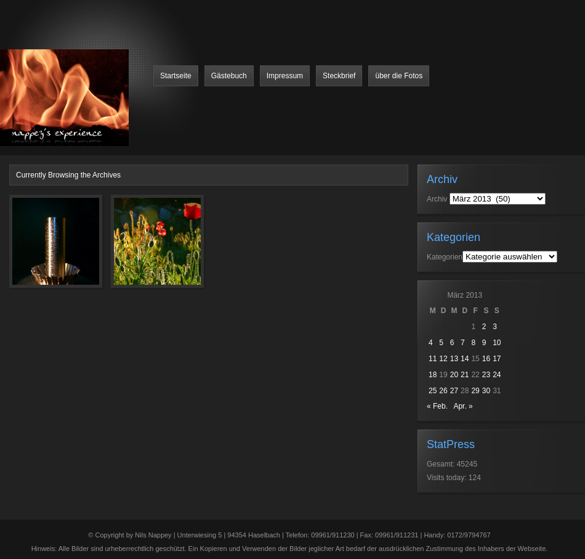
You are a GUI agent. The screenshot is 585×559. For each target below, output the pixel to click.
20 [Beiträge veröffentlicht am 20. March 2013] (454, 374)
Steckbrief (339, 75)
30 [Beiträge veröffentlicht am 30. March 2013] (486, 390)
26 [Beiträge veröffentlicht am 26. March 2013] (443, 390)
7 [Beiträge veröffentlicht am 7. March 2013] (463, 342)
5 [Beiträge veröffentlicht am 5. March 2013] (441, 342)
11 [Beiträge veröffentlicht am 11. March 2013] (433, 358)
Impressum (285, 75)
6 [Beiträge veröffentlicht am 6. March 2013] (452, 342)
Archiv (437, 199)
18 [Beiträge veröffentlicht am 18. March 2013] (433, 374)
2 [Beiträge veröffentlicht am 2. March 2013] (484, 326)
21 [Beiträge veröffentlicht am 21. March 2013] (465, 374)
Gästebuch (229, 75)
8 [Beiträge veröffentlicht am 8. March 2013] (473, 342)
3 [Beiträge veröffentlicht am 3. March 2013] (495, 326)
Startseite (176, 75)
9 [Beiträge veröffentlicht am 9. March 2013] (484, 342)
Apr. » (462, 406)
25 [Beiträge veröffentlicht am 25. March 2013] (433, 390)
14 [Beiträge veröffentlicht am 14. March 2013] (465, 358)
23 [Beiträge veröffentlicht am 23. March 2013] (486, 374)
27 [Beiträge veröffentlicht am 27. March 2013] (454, 390)
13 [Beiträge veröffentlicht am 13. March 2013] (454, 358)
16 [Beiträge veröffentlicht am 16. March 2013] (486, 358)
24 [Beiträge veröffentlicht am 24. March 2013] (497, 374)
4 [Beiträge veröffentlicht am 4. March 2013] (431, 342)
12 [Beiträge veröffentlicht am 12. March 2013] (443, 358)
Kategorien (444, 257)
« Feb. (437, 406)
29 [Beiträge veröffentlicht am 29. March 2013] (475, 390)
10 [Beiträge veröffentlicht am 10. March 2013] (497, 342)
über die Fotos (398, 75)
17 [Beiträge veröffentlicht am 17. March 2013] (497, 358)
